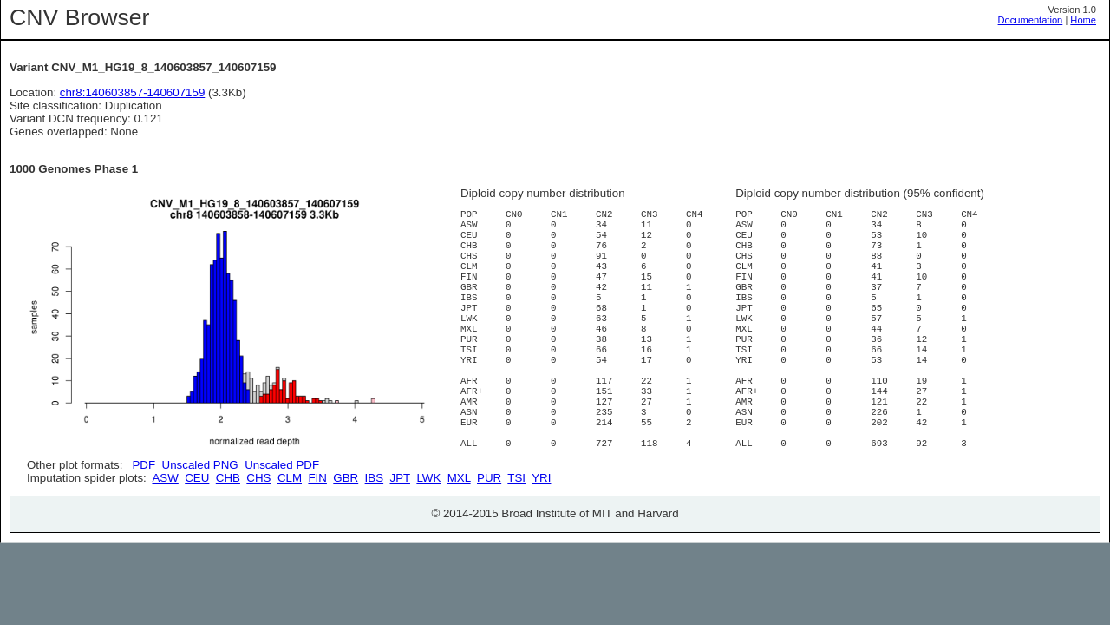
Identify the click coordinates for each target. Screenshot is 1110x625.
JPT (400, 539)
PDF (143, 464)
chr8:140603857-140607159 (133, 92)
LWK (428, 539)
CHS (258, 539)
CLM (290, 539)
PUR (489, 539)
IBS (374, 539)
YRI (541, 539)
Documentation (1030, 20)
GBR (345, 539)
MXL (459, 539)
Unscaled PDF (282, 464)
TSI (516, 539)
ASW (165, 539)
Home (1083, 20)
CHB (228, 539)
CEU (197, 539)
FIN (317, 539)
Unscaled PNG (200, 464)
